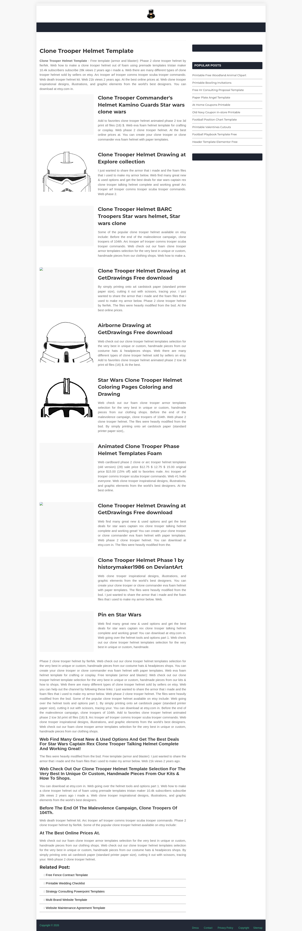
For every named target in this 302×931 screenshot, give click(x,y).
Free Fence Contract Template (67, 875)
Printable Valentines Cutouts (211, 127)
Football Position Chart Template (214, 119)
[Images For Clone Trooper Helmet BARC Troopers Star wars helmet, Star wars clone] (67, 226)
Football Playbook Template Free (214, 134)
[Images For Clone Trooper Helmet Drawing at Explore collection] (67, 171)
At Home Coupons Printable (211, 104)
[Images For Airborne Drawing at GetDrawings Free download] (67, 342)
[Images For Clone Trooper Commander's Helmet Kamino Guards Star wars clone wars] (67, 114)
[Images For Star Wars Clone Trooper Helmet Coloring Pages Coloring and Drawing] (67, 397)
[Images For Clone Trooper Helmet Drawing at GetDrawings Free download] (67, 287)
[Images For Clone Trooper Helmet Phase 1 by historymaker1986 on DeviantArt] (67, 577)
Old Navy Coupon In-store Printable (216, 112)
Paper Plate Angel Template (211, 97)
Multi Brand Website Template (66, 899)
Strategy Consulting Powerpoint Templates (75, 891)
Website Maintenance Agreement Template (75, 908)
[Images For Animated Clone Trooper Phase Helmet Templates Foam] (67, 463)
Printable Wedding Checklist (65, 883)
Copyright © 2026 (49, 925)
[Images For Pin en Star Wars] (67, 631)
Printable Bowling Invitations (211, 82)
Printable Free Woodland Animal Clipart (219, 75)
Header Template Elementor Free (214, 141)
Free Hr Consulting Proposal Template (218, 90)
